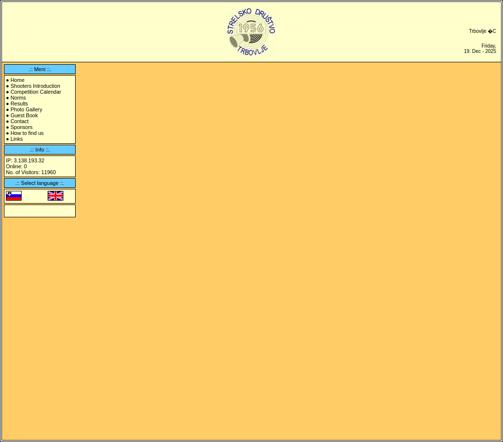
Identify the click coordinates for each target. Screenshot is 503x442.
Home (17, 80)
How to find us (27, 133)
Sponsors (21, 127)
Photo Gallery (26, 109)
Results (19, 103)
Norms (18, 98)
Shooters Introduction (35, 86)
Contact (19, 121)
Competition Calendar (35, 92)
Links (16, 139)
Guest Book (24, 115)
